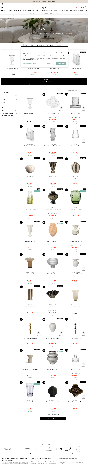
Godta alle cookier (61, 63)
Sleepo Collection (17, 10)
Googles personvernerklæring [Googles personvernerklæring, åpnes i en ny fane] (32, 59)
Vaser (15, 15)
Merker (24, 10)
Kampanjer (78, 3)
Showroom (67, 3)
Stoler (37, 10)
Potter (31, 45)
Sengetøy (80, 10)
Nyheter (3, 10)
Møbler (29, 10)
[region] (44, 56)
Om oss (56, 3)
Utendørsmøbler (44, 10)
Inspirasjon (73, 3)
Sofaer (50, 10)
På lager (4, 96)
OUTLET (84, 3)
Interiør (66, 10)
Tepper (55, 10)
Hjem (2, 15)
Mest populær (9, 10)
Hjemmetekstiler (73, 10)
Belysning (60, 10)
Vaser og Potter (10, 15)
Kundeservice (62, 3)
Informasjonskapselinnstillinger (30, 63)
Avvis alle (49, 63)
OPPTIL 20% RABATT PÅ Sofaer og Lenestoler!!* (44, 1)
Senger (85, 10)
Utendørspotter (40, 45)
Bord (33, 10)
